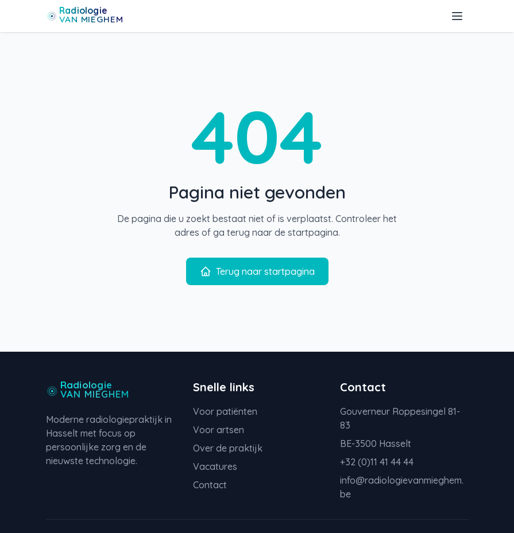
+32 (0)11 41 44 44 (376, 462)
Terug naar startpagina (257, 271)
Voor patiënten (225, 411)
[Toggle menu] (457, 16)
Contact (210, 485)
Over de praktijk (227, 448)
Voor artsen (218, 429)
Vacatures (215, 466)
